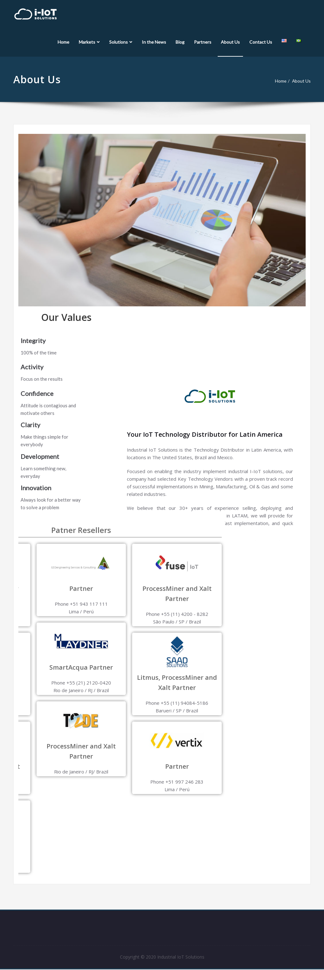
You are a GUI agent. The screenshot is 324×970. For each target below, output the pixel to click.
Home (63, 42)
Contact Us (260, 42)
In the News (154, 42)
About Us (230, 42)
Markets (89, 42)
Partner (64, 766)
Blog (180, 42)
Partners (202, 42)
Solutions (120, 42)
